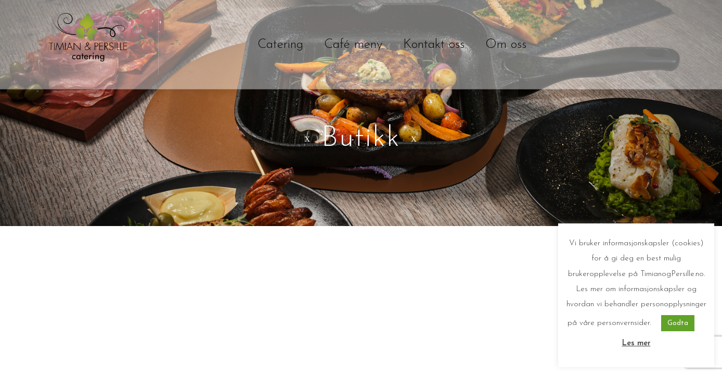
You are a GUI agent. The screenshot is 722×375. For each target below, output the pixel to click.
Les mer (636, 343)
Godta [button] (677, 323)
